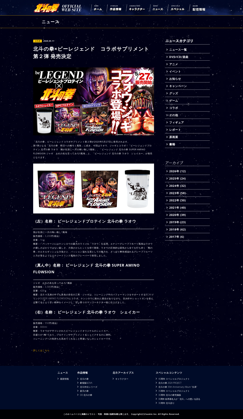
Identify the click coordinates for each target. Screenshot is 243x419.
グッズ (173, 93)
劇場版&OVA (86, 382)
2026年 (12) (177, 171)
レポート (175, 130)
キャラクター (121, 378)
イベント (175, 71)
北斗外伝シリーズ (88, 386)
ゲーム (173, 100)
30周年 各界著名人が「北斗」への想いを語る (179, 398)
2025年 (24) (177, 178)
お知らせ (175, 79)
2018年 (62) (177, 229)
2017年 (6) (176, 237)
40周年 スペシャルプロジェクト (174, 378)
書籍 (172, 144)
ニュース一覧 (178, 49)
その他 (173, 115)
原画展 (173, 137)
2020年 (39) (177, 215)
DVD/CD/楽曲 (178, 57)
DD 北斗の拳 (86, 394)
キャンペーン (178, 86)
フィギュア (176, 122)
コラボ (173, 108)
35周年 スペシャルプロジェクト (174, 390)
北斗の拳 (84, 378)
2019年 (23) (177, 222)
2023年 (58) (177, 193)
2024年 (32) (177, 186)
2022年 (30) (177, 200)
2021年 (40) (177, 207)
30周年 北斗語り (166, 402)
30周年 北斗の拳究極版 (169, 394)
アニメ (173, 64)
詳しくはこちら (41, 350)
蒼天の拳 (84, 390)
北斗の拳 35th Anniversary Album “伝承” (177, 386)
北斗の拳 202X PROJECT (169, 382)
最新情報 (64, 378)
